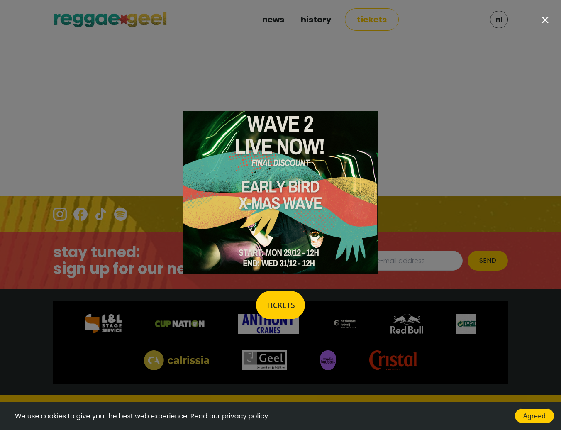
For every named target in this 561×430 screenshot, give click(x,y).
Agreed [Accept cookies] (534, 415)
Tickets (280, 305)
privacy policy (245, 416)
